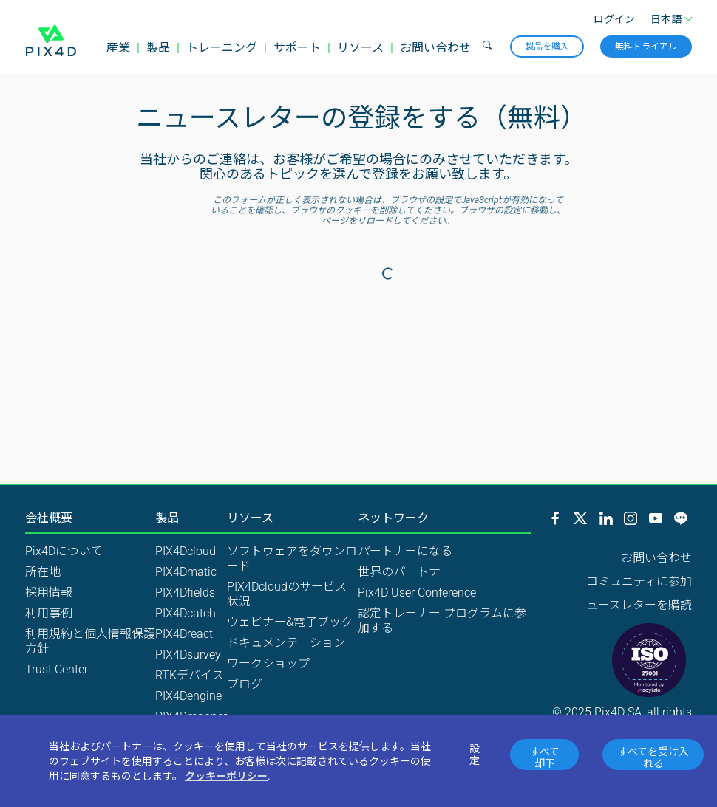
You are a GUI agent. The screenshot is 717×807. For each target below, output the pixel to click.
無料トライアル (646, 46)
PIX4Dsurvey (188, 655)
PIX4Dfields (185, 592)
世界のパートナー (405, 572)
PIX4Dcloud (185, 551)
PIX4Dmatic (186, 572)
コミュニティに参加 (639, 581)
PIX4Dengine (188, 696)
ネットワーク (393, 518)
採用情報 (48, 592)
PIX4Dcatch (185, 613)
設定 (474, 754)
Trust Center (56, 669)
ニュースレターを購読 (633, 605)
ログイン (614, 19)
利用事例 (48, 613)
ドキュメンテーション (286, 643)
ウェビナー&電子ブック (290, 622)
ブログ (244, 684)
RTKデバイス (189, 675)
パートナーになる (405, 551)
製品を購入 (547, 46)
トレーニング (221, 48)
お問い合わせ (435, 48)
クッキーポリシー (226, 776)
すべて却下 (545, 757)
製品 (158, 48)
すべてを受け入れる (653, 757)
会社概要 (48, 518)
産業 (118, 48)
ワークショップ (268, 663)
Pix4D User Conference (417, 592)
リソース (360, 48)
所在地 (43, 572)
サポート (297, 48)
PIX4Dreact (184, 634)
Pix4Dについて (64, 551)
